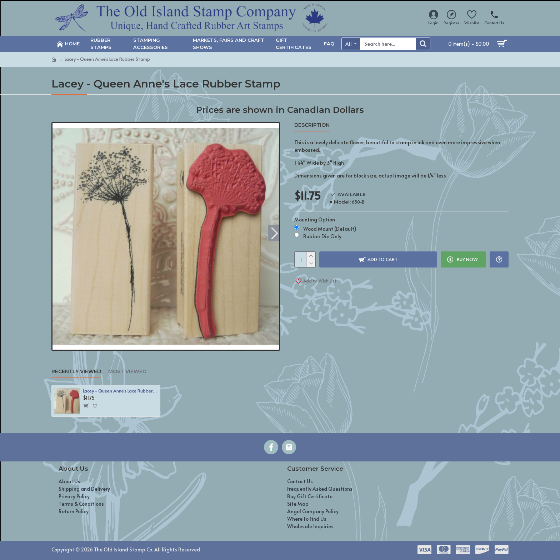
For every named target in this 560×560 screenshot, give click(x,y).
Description (312, 125)
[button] (274, 233)
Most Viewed (127, 372)
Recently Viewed (76, 372)
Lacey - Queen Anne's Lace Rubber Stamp (120, 391)
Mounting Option (314, 219)
